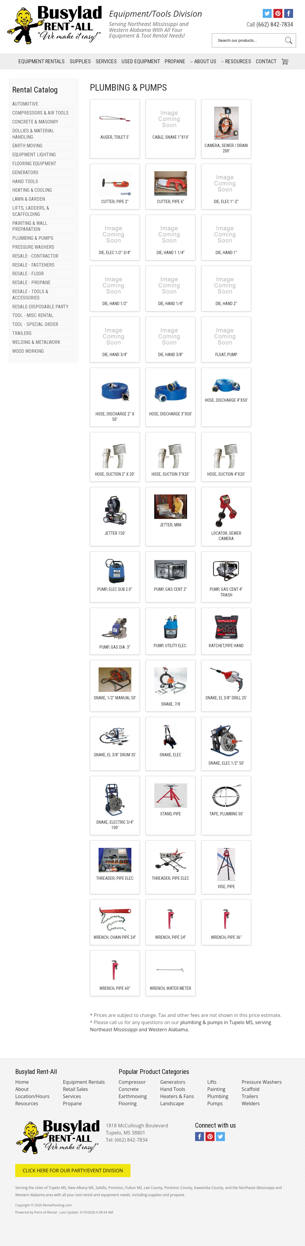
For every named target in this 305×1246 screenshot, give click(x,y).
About (22, 1089)
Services (106, 61)
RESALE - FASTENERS (33, 265)
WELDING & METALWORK (36, 342)
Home (22, 1082)
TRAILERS (22, 333)
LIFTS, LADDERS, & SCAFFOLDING (30, 211)
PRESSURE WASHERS (33, 247)
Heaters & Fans (177, 1096)
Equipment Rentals (84, 1082)
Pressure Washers (262, 1082)
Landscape (172, 1103)
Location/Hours (32, 1096)
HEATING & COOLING (32, 190)
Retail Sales (75, 1089)
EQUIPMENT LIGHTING (34, 154)
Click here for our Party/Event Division (73, 1170)
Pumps (215, 1103)
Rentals (41, 61)
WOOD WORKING (28, 351)
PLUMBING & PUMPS (32, 238)
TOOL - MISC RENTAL (32, 315)
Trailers (250, 1096)
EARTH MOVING (27, 146)
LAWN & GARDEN (28, 199)
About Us (203, 61)
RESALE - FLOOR (28, 273)
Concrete (129, 1089)
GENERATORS (25, 172)
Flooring (128, 1103)
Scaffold (251, 1089)
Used (141, 61)
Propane (175, 61)
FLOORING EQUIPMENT (34, 163)
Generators (172, 1082)
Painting (216, 1089)
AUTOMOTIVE (25, 104)
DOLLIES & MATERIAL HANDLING (33, 134)
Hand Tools (172, 1089)
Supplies (80, 61)
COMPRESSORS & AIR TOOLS (40, 113)
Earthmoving (133, 1096)
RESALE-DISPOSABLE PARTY (40, 307)
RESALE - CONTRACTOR (35, 256)
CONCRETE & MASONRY (35, 122)
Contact (266, 61)
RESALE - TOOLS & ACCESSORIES (30, 295)
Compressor (132, 1082)
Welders (251, 1103)
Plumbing (217, 1096)
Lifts (212, 1082)
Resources (236, 61)
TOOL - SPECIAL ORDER (35, 324)
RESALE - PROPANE (31, 282)
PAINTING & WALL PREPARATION (29, 226)
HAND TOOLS (25, 181)
